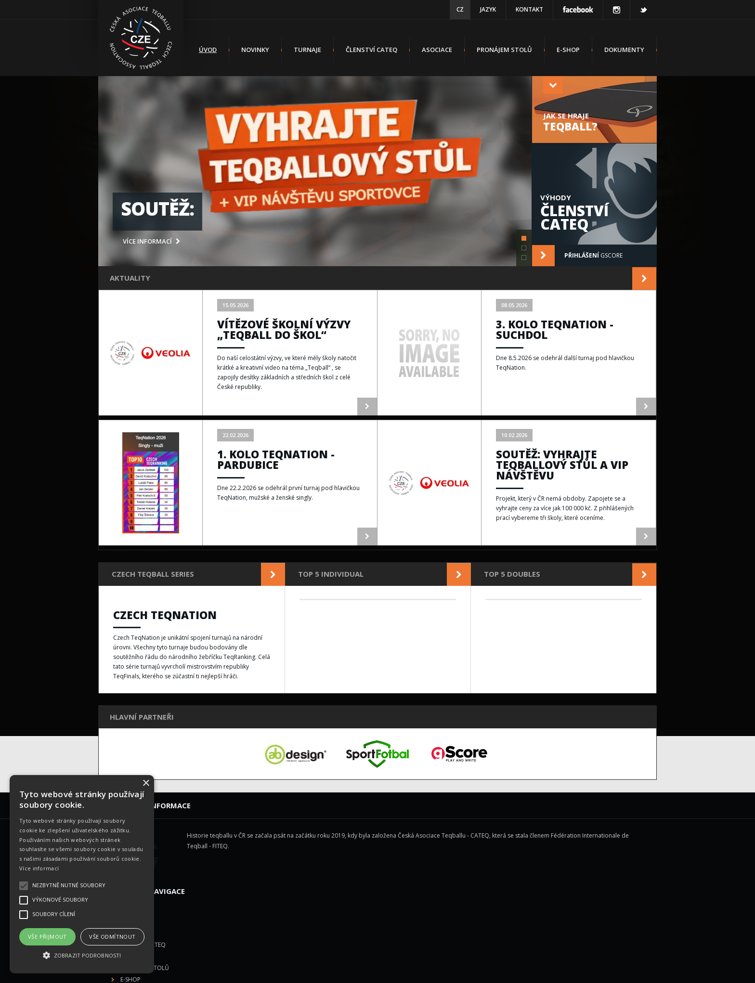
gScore (577, 255)
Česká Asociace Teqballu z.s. (317, 969)
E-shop (568, 49)
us (573, 969)
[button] (81, 955)
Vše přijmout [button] (47, 936)
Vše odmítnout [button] (112, 936)
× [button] (145, 783)
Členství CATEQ (371, 49)
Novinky (255, 49)
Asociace (437, 49)
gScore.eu (440, 969)
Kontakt (529, 9)
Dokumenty (624, 49)
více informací (151, 241)
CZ (460, 9)
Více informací (39, 868)
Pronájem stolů (504, 49)
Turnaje (307, 49)
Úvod (208, 49)
